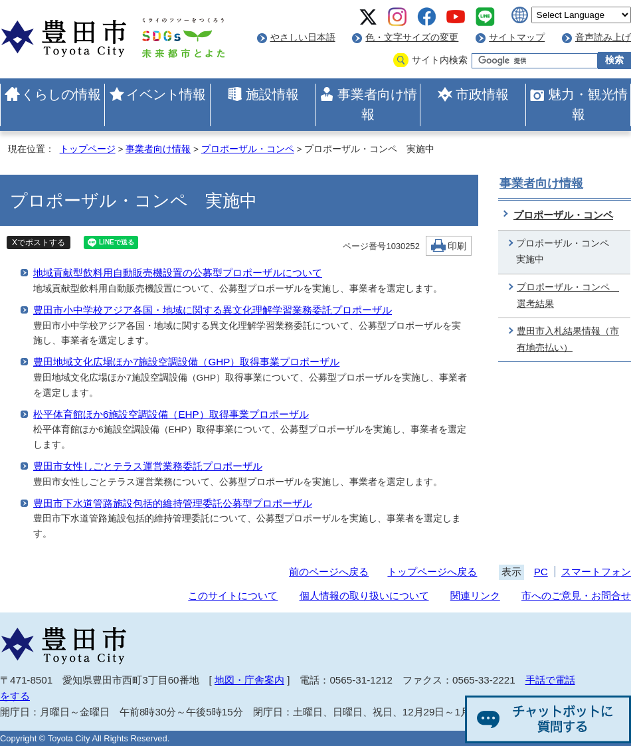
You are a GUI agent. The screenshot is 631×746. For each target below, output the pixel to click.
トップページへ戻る (432, 571)
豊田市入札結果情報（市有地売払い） (568, 339)
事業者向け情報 (377, 104)
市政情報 (482, 94)
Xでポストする (38, 242)
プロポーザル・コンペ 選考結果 (568, 295)
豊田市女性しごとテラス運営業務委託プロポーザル (147, 466)
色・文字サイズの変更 (411, 38)
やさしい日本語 (302, 38)
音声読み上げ (603, 38)
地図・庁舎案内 (249, 680)
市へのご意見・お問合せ (576, 595)
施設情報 (272, 94)
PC (541, 571)
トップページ (88, 149)
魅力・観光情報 (588, 104)
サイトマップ (517, 38)
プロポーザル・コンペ (247, 149)
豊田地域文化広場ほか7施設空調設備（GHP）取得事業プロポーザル (186, 361)
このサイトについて (233, 595)
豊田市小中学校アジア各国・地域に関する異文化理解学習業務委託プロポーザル (212, 310)
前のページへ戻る (329, 571)
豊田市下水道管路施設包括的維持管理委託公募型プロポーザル (172, 503)
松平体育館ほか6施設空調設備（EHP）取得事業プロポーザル (171, 414)
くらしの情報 (61, 94)
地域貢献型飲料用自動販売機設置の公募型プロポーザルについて (177, 272)
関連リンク (475, 595)
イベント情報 (166, 94)
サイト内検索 (440, 60)
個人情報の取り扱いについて (364, 595)
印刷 (457, 246)
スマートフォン (596, 571)
